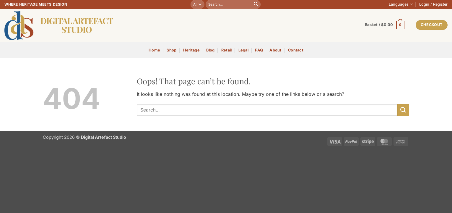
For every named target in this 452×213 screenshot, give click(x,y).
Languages (400, 4)
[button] (433, 4)
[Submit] (255, 4)
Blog (210, 50)
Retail (226, 50)
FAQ (259, 50)
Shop (171, 50)
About (275, 50)
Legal (243, 50)
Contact (295, 50)
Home (154, 50)
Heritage (191, 50)
